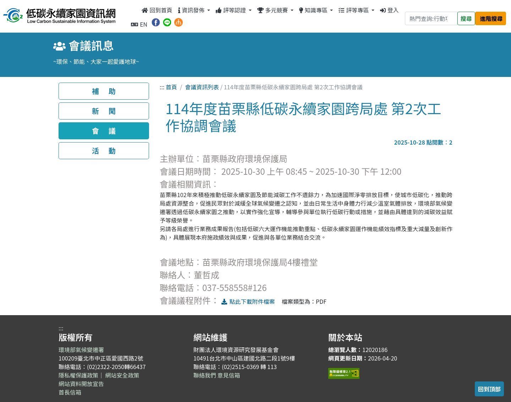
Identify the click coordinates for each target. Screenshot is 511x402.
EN (139, 24)
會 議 (104, 130)
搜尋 (466, 18)
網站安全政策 (122, 375)
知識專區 (314, 10)
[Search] (431, 18)
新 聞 (104, 111)
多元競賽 (273, 10)
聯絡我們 (204, 375)
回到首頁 (157, 10)
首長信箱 (70, 392)
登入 (389, 10)
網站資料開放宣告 (81, 383)
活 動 (104, 150)
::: (133, 10)
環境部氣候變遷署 (81, 349)
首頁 (171, 87)
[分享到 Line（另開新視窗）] (167, 21)
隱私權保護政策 (78, 375)
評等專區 (354, 10)
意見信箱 (229, 375)
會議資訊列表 (202, 87)
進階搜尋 (491, 18)
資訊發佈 (192, 10)
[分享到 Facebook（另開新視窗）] (155, 21)
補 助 (104, 91)
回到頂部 (489, 389)
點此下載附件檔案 (248, 301)
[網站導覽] (178, 21)
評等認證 (231, 10)
